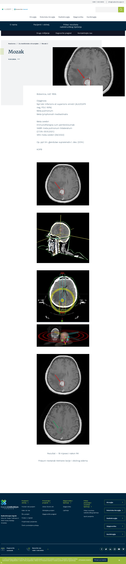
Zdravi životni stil (48, 506)
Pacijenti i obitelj (41, 24)
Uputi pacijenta (89, 516)
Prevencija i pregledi (46, 502)
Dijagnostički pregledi (49, 514)
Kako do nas (26, 510)
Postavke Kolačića (85, 560)
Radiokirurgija (64, 17)
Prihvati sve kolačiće (100, 560)
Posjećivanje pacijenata (29, 521)
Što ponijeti (25, 514)
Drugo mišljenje (43, 33)
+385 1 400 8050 (98, 2)
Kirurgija (33, 17)
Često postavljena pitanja (30, 525)
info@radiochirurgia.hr (116, 2)
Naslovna (11, 44)
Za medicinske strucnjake (29, 44)
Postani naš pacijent (28, 506)
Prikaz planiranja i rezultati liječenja (87, 503)
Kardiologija (91, 17)
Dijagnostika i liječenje (68, 502)
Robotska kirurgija (47, 17)
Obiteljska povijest (48, 510)
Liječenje (66, 510)
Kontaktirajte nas (85, 33)
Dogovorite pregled (63, 33)
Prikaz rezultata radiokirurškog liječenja (71, 25)
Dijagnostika (78, 17)
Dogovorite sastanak (10, 549)
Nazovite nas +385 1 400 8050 (38, 549)
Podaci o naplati (27, 518)
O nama (13, 24)
